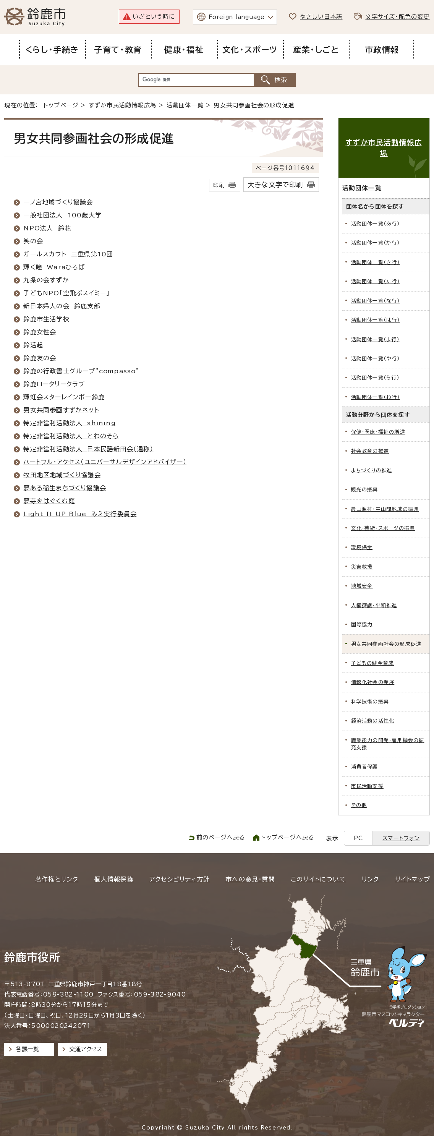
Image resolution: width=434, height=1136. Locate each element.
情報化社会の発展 (373, 682)
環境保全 (362, 547)
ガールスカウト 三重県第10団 (68, 254)
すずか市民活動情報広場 (122, 105)
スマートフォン (400, 838)
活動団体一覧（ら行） (375, 377)
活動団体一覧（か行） (375, 242)
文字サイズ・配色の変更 (397, 16)
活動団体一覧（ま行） (375, 339)
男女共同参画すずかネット (61, 410)
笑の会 (33, 241)
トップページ (61, 105)
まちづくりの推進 (371, 470)
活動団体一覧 (185, 105)
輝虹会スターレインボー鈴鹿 (64, 397)
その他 (359, 805)
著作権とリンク (56, 879)
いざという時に (154, 16)
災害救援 (362, 566)
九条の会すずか (46, 280)
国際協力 (362, 624)
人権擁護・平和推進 (374, 605)
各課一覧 (27, 1049)
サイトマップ (412, 879)
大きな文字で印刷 (275, 185)
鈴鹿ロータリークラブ (54, 384)
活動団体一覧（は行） (375, 320)
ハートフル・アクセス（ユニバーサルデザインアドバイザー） (104, 462)
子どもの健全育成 (372, 663)
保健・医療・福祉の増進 (378, 431)
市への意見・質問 (250, 879)
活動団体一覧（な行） (375, 300)
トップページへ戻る (287, 837)
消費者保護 (364, 766)
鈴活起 (33, 345)
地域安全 (362, 585)
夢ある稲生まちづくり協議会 (64, 488)
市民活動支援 (367, 786)
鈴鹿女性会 (39, 332)
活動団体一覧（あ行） (375, 223)
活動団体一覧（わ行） (375, 397)
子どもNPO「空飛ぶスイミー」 (66, 293)
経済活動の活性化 (373, 720)
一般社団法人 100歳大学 (62, 215)
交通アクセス (85, 1049)
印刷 (219, 185)
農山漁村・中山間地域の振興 (385, 509)
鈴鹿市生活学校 (46, 319)
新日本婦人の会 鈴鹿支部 (61, 306)
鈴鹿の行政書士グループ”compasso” (81, 371)
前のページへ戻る (221, 837)
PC (358, 838)
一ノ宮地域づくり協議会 (58, 202)
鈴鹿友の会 (39, 358)
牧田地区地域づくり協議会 (61, 475)
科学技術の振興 (370, 701)
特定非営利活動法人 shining (69, 423)
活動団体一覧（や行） (375, 358)
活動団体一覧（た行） (375, 281)
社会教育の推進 (370, 451)
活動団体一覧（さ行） (375, 262)
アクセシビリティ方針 (179, 879)
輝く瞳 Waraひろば (54, 267)
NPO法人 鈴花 (47, 228)
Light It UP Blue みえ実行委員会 (80, 514)
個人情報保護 (114, 879)
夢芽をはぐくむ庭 (49, 501)
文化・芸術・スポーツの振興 (383, 528)
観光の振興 (364, 489)
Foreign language (237, 17)
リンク (370, 879)
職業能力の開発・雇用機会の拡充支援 (387, 744)
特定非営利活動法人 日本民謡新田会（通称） (88, 449)
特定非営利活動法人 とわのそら (71, 436)
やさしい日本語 (321, 16)
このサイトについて (318, 879)
